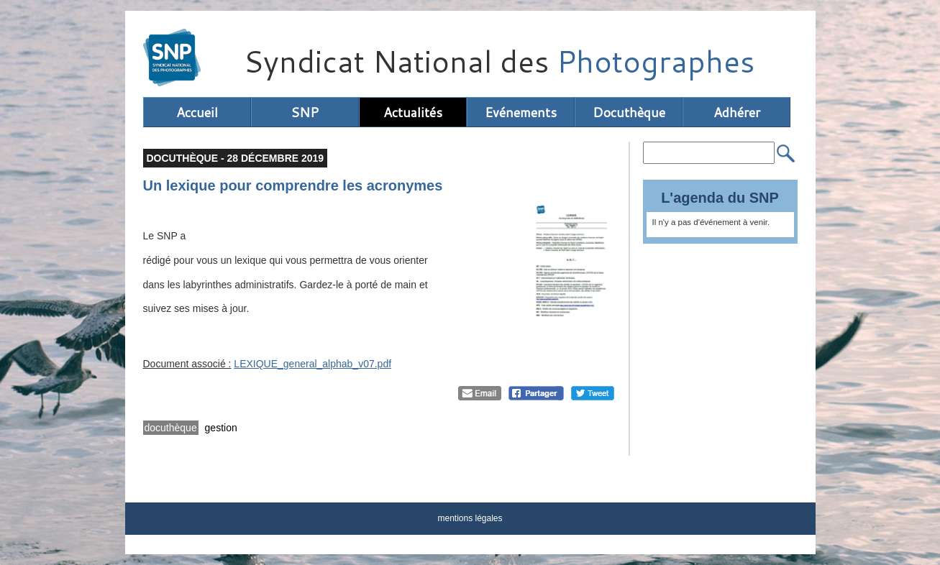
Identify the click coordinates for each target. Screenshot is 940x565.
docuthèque (171, 427)
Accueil (197, 112)
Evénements (521, 112)
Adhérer (736, 112)
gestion (221, 427)
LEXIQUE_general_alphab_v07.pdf (312, 363)
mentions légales (469, 518)
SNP (305, 112)
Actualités (412, 112)
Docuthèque (629, 112)
